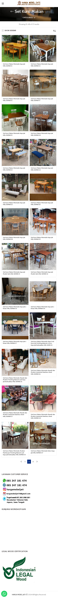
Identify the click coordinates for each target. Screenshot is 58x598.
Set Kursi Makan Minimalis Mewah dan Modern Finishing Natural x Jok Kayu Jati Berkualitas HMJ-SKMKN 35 (15, 379)
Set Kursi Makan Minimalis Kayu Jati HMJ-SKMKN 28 (14, 238)
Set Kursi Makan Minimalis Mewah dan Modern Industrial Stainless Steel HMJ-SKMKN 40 (43, 416)
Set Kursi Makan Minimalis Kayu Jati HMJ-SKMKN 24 (42, 169)
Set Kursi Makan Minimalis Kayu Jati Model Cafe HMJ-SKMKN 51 (14, 273)
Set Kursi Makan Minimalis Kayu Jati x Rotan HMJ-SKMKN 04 (42, 307)
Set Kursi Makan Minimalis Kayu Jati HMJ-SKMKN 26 (42, 203)
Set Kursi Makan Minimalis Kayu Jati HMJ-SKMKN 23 (14, 169)
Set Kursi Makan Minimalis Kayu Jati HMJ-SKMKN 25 (14, 203)
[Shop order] (54, 31)
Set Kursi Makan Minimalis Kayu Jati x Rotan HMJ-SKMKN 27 (14, 342)
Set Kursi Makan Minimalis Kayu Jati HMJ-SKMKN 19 (14, 134)
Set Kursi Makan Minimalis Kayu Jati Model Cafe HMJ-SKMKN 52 (42, 273)
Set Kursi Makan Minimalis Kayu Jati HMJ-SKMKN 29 (42, 238)
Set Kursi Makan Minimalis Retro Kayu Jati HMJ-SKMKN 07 (43, 452)
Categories (28, 17)
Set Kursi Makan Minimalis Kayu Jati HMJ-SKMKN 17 (42, 99)
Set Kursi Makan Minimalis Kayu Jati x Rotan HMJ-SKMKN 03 (14, 307)
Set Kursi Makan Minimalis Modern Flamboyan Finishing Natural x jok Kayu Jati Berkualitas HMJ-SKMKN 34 (14, 452)
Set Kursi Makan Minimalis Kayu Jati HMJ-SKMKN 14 (42, 65)
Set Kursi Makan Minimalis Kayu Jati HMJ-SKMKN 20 (42, 134)
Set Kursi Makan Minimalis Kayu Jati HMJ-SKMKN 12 (14, 65)
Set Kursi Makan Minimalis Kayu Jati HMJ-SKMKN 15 (14, 99)
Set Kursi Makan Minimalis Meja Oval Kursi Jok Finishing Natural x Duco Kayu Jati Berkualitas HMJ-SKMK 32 (42, 343)
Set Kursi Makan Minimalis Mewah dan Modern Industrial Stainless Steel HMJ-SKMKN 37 (15, 414)
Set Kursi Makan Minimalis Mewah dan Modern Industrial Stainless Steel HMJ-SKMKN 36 (43, 372)
